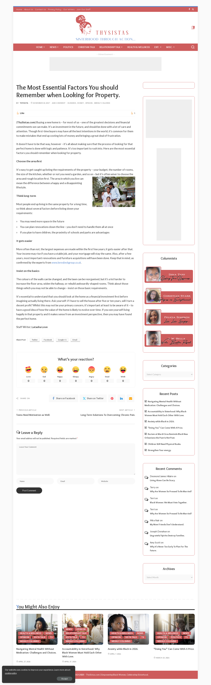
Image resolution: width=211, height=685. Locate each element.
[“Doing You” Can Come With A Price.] (174, 629)
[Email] (130, 398)
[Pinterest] (112, 398)
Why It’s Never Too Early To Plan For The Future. (169, 548)
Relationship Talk (76, 633)
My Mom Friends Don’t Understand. (167, 524)
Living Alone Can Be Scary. (162, 480)
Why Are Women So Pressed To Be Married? (171, 491)
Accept (37, 678)
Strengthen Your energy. (159, 450)
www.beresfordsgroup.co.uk (67, 262)
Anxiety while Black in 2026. (161, 421)
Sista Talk (40, 637)
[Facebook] (189, 9)
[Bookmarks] (193, 28)
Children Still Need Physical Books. (164, 444)
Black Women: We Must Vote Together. (168, 502)
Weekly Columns (102, 103)
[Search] (193, 47)
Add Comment (58, 103)
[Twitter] (193, 9)
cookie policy (39, 672)
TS (51, 637)
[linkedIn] (121, 398)
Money (80, 103)
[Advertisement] (105, 64)
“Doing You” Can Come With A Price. (165, 427)
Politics (176, 637)
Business (72, 103)
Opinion (89, 103)
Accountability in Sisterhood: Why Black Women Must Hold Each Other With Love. (82, 652)
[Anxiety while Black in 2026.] (128, 629)
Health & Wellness (31, 633)
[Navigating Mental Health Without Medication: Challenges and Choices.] (37, 629)
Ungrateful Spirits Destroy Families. (167, 535)
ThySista (24, 103)
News (49, 633)
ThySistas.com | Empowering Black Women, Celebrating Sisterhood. (117, 674)
